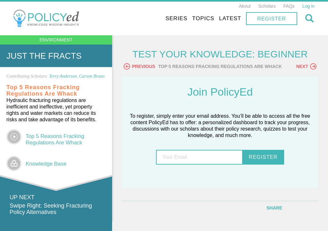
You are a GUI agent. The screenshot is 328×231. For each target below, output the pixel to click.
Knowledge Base (46, 164)
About (245, 6)
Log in (308, 6)
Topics (203, 18)
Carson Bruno (92, 76)
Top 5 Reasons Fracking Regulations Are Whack (55, 139)
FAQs (289, 6)
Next (306, 66)
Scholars (266, 6)
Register (271, 18)
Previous (139, 66)
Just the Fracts (44, 56)
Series (176, 18)
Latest (230, 18)
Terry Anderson (63, 76)
